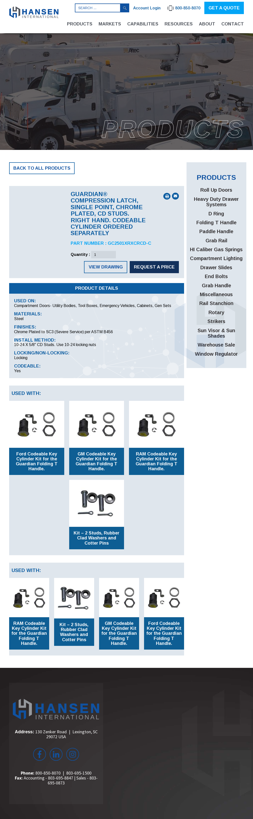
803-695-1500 (78, 773)
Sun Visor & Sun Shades (216, 333)
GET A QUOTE (224, 7)
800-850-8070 (48, 773)
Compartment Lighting (216, 258)
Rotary (216, 312)
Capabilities (142, 23)
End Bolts (216, 276)
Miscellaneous (216, 294)
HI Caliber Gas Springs (216, 249)
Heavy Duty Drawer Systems (216, 201)
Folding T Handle (216, 222)
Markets (110, 23)
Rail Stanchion (216, 303)
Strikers (216, 321)
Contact (232, 23)
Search (124, 7)
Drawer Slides (216, 267)
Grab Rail (216, 240)
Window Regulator (216, 354)
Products (79, 23)
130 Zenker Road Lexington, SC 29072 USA (66, 734)
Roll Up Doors (216, 190)
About (207, 23)
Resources (179, 23)
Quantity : (80, 254)
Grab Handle (216, 285)
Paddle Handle (216, 231)
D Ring (216, 213)
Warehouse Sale (216, 345)
